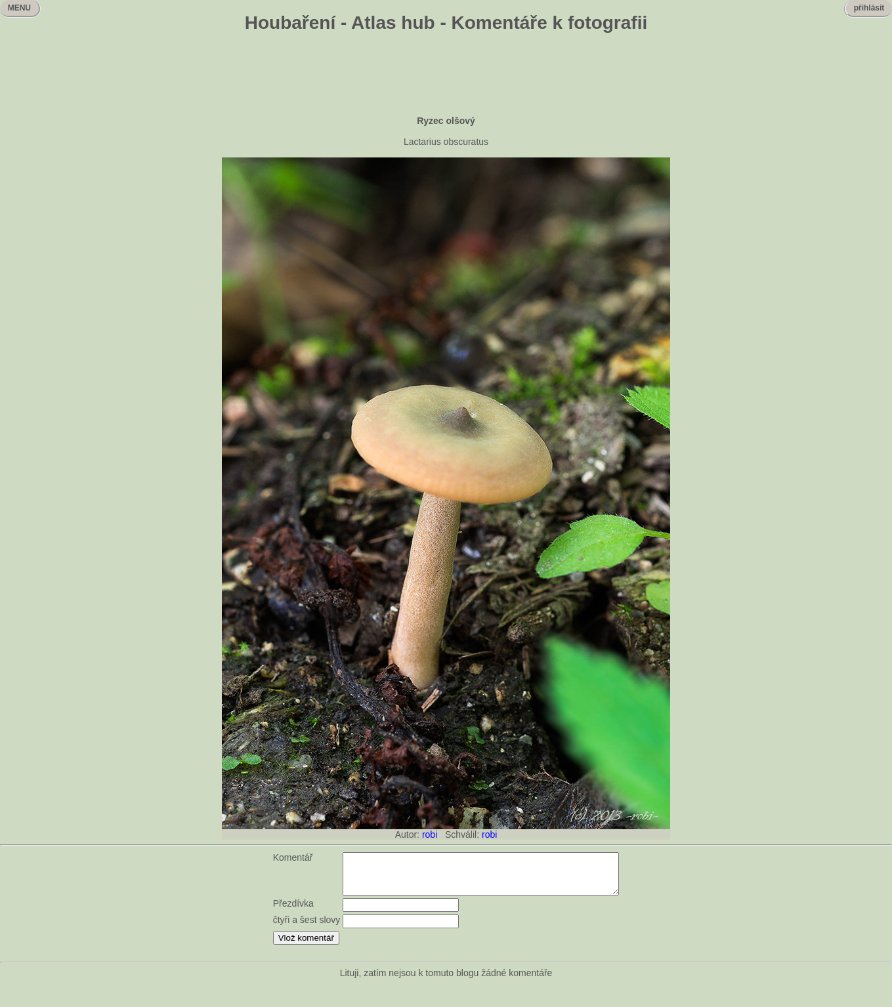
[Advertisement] (446, 75)
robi (429, 834)
